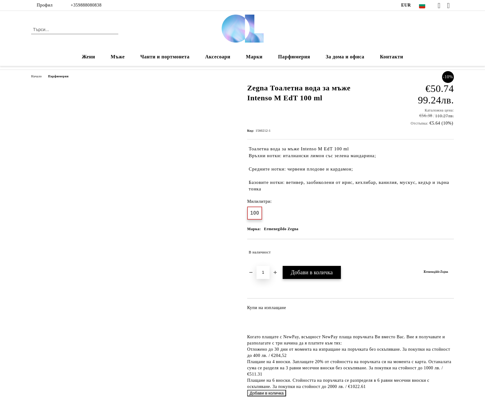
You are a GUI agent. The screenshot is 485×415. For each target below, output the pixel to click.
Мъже (118, 56)
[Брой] (263, 272)
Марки (254, 56)
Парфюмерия (294, 56)
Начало (36, 76)
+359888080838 (86, 5)
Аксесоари (217, 56)
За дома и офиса (345, 56)
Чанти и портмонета (165, 56)
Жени (88, 56)
